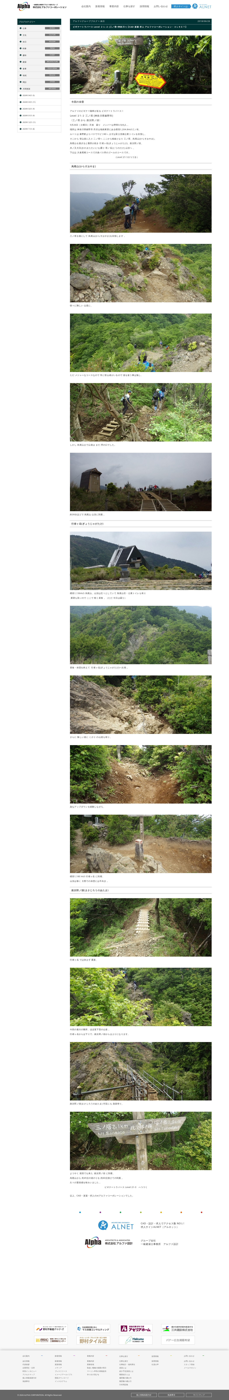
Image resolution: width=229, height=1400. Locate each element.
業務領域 (90, 1364)
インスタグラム (61, 1381)
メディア (58, 1368)
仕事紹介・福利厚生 (127, 1364)
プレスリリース (61, 1371)
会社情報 (26, 1361)
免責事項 (26, 1381)
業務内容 (90, 1356)
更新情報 (58, 1364)
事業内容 (114, 6)
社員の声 (155, 1364)
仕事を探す (129, 6)
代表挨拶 (26, 1364)
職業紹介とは (124, 1374)
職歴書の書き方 (125, 1381)
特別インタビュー (29, 1371)
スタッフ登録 (189, 1364)
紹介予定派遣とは (126, 1371)
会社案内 (86, 6)
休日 (102, 21)
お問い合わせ (161, 6)
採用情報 (144, 6)
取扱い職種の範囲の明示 (96, 1368)
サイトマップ (199, 1395)
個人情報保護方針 (29, 1378)
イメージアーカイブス (63, 1374)
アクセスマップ (28, 1374)
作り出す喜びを (93, 1374)
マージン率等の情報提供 (96, 1371)
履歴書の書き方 (125, 1378)
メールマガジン (190, 1368)
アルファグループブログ (85, 21)
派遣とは (122, 1368)
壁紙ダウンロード (62, 1378)
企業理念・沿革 (28, 1368)
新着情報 (100, 6)
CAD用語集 (123, 1384)
